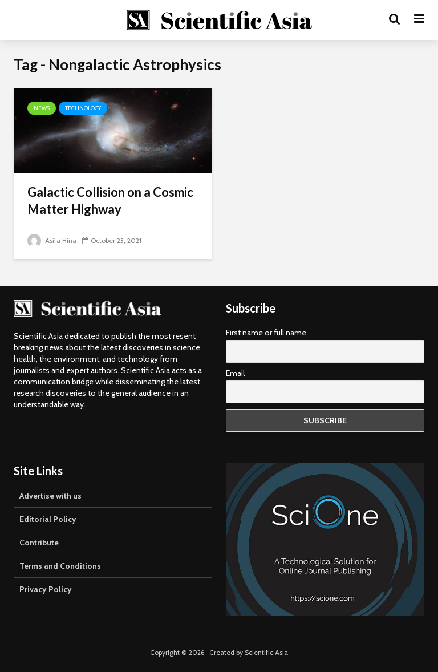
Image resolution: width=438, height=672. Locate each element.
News (42, 108)
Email (235, 373)
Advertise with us (50, 496)
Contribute (39, 542)
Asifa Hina (51, 240)
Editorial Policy (47, 519)
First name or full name (266, 332)
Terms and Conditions (60, 566)
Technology (83, 108)
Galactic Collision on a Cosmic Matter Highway (110, 200)
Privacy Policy (45, 589)
